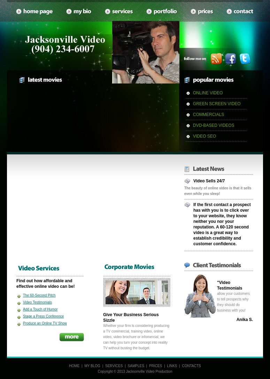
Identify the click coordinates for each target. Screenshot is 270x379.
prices (202, 12)
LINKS (172, 366)
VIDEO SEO (204, 136)
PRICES (155, 366)
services (119, 12)
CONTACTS (191, 366)
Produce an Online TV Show (45, 323)
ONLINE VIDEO (208, 92)
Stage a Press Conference (43, 316)
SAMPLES (136, 366)
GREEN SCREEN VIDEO (217, 103)
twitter (245, 59)
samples (162, 12)
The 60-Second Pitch (39, 295)
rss (216, 59)
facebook (231, 59)
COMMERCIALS (208, 114)
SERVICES (114, 366)
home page (35, 12)
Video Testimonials (37, 302)
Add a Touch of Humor (40, 309)
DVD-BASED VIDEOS (213, 125)
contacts (240, 12)
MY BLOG (92, 366)
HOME (74, 366)
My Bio (79, 12)
